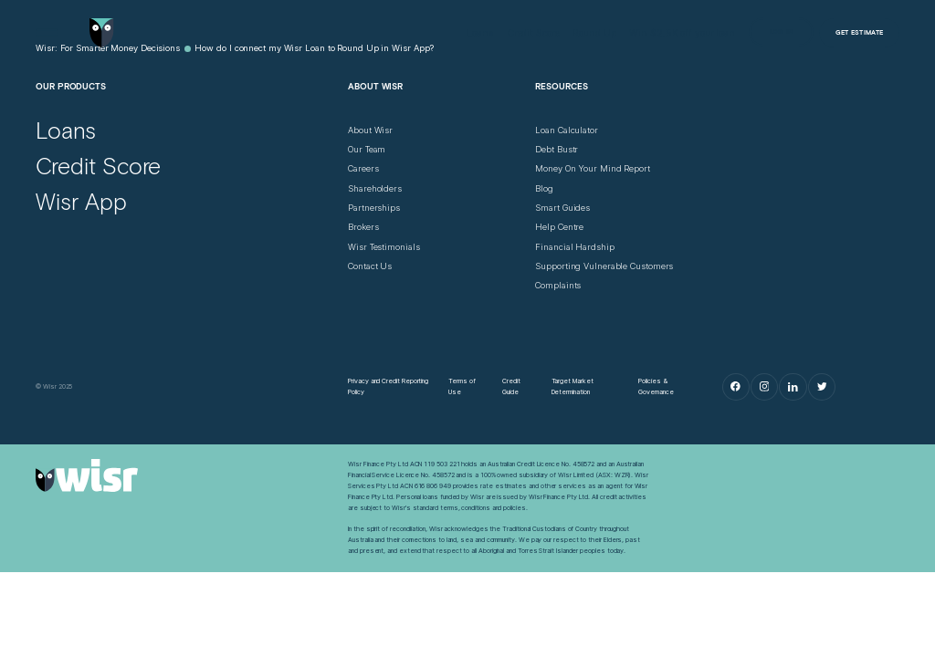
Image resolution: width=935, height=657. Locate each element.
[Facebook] (736, 387)
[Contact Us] (370, 266)
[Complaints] (558, 285)
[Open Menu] (46, 32)
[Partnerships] (374, 208)
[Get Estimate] (859, 32)
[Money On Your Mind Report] (592, 168)
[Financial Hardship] (574, 247)
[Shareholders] (375, 188)
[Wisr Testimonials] (383, 247)
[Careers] (363, 168)
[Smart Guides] (562, 208)
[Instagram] (764, 387)
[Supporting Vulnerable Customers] (604, 266)
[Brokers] (363, 227)
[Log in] (781, 32)
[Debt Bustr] (556, 149)
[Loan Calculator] (566, 130)
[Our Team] (366, 149)
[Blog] (544, 188)
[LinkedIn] (792, 387)
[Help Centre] (559, 227)
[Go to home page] (101, 32)
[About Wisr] (370, 130)
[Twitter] (822, 387)
